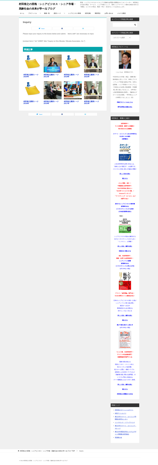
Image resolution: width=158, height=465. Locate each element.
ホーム (22, 13)
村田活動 (88, 13)
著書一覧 (47, 13)
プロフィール (32, 13)
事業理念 (97, 13)
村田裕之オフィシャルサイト (124, 410)
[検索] (125, 25)
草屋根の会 (118, 437)
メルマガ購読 (121, 13)
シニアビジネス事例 (74, 13)
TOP (47, 451)
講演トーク (57, 13)
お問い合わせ (109, 13)
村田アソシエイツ (120, 413)
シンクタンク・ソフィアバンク (125, 422)
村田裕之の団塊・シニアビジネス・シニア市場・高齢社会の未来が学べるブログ (47, 5)
